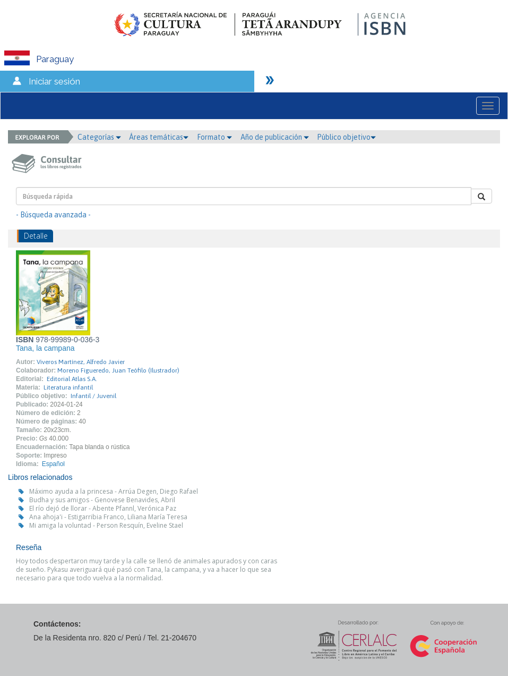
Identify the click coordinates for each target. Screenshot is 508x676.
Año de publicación (274, 137)
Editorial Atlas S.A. (72, 379)
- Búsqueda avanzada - (53, 214)
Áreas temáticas (158, 137)
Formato (214, 137)
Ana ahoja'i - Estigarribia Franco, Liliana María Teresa (108, 516)
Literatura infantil (68, 387)
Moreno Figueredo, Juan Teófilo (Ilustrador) (118, 370)
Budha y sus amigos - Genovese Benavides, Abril (102, 499)
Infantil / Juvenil (93, 396)
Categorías (99, 137)
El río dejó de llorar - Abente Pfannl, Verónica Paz (102, 508)
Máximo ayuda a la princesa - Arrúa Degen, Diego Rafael (113, 491)
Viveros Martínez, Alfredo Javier (81, 362)
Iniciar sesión (54, 81)
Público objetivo (346, 137)
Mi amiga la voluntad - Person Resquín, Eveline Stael (106, 525)
